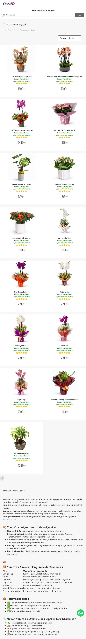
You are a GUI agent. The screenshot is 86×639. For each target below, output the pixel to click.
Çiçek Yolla (7, 30)
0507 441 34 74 (38, 10)
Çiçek (15, 30)
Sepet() (51, 10)
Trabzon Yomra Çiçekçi (28, 30)
